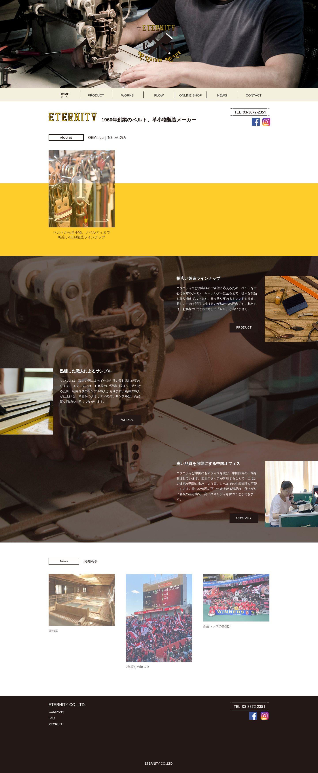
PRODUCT (298, 327)
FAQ (52, 718)
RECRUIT (55, 724)
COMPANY (298, 518)
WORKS (73, 420)
